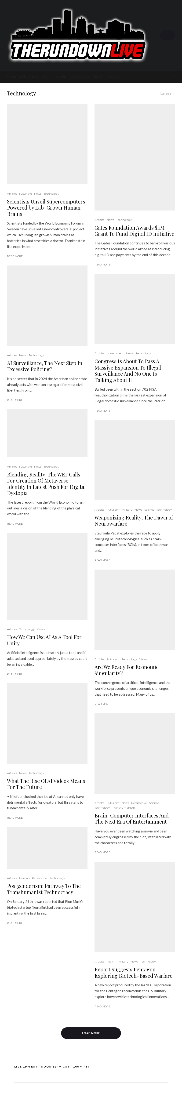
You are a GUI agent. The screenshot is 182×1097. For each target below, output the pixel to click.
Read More (15, 256)
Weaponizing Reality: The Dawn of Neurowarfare (134, 520)
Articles (12, 193)
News (34, 76)
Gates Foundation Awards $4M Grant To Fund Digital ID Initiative (134, 231)
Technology (51, 193)
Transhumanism (123, 807)
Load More (91, 1033)
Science (149, 509)
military (127, 509)
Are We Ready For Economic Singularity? (127, 670)
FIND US (113, 76)
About (98, 76)
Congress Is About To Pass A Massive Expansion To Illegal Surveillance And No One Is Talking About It (128, 370)
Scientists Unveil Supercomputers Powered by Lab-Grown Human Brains (46, 207)
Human (24, 878)
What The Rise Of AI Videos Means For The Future (46, 784)
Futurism (25, 193)
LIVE (22, 76)
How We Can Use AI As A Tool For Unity (44, 640)
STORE (60, 76)
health (111, 961)
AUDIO (47, 76)
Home (11, 76)
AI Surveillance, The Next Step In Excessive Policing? (44, 366)
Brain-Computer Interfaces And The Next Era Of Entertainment (132, 818)
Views (41, 629)
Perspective (39, 878)
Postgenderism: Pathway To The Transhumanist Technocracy (44, 889)
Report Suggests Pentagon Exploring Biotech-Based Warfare (133, 972)
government (115, 353)
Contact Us (79, 76)
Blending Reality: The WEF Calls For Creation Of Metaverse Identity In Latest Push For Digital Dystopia (46, 483)
